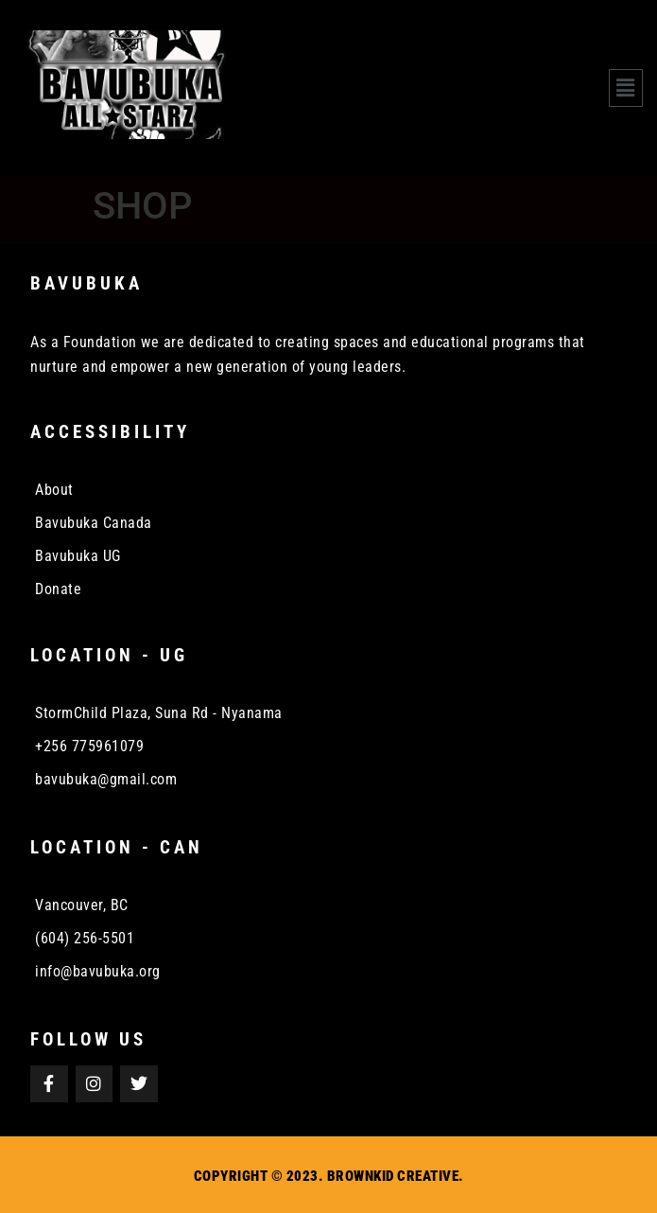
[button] (626, 88)
